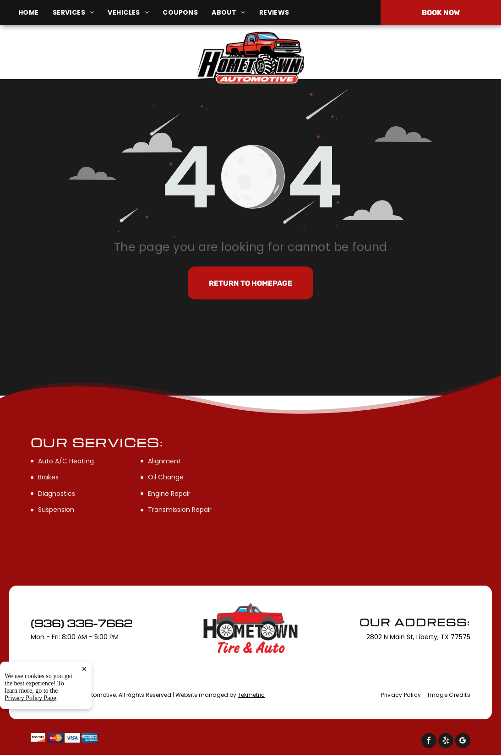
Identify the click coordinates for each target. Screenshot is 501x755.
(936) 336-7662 (417, 58)
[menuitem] (35, 12)
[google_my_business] (462, 741)
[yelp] (445, 741)
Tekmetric (251, 695)
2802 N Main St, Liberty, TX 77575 (88, 63)
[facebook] (428, 741)
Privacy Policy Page (30, 698)
